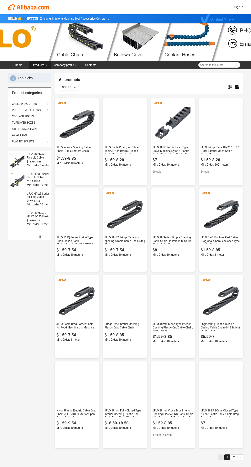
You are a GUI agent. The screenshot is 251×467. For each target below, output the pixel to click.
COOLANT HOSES (23, 116)
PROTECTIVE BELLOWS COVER (29, 110)
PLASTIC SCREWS (23, 141)
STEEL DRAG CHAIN (24, 128)
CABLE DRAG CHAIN (24, 103)
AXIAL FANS (19, 135)
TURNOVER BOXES (23, 122)
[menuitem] (29, 116)
